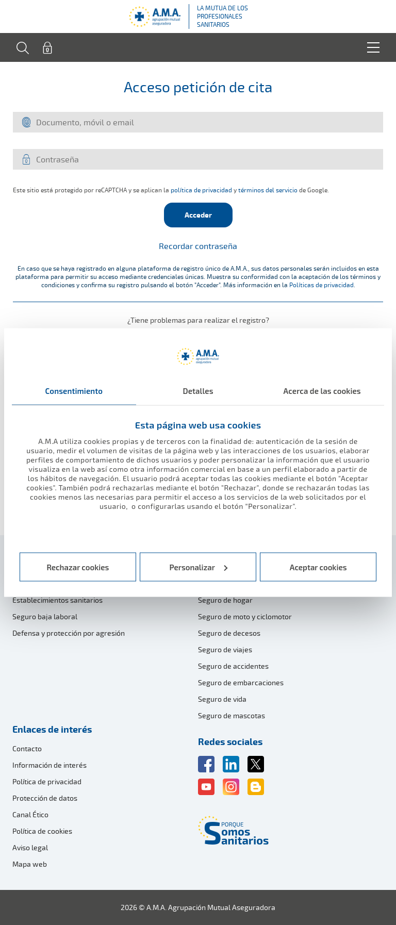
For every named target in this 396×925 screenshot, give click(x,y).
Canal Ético (30, 814)
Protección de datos (44, 798)
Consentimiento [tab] (74, 390)
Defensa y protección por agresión (68, 633)
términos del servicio (268, 190)
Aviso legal (30, 847)
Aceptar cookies (318, 566)
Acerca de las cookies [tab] (322, 390)
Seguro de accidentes (233, 666)
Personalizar (199, 566)
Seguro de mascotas (231, 715)
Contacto (27, 748)
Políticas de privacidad (321, 284)
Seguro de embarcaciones (241, 682)
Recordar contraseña (198, 246)
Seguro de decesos (229, 633)
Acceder (198, 215)
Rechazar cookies (77, 566)
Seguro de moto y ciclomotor (245, 616)
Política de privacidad (46, 781)
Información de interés (49, 765)
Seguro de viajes (225, 649)
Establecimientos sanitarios (57, 600)
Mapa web (29, 864)
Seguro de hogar (225, 600)
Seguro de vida (222, 699)
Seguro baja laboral (44, 616)
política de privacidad (201, 190)
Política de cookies (42, 831)
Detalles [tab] (198, 390)
